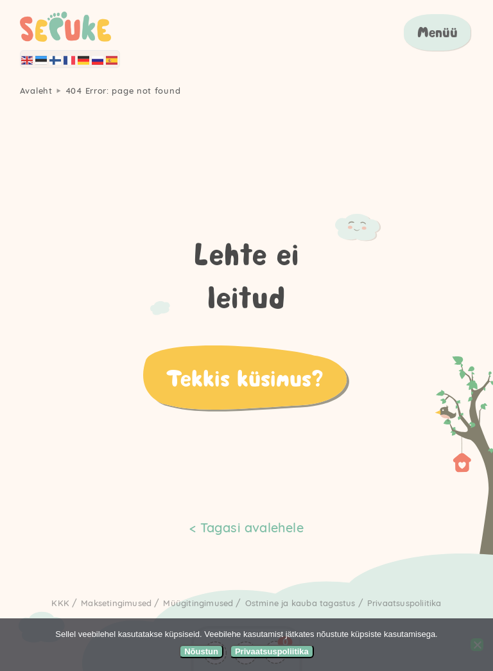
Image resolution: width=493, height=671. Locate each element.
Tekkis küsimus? (245, 377)
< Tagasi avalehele (246, 527)
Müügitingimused (198, 603)
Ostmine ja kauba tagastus (300, 603)
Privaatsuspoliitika (404, 603)
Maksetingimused (116, 603)
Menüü (437, 31)
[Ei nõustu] (477, 644)
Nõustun (201, 651)
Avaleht (36, 90)
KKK (60, 603)
